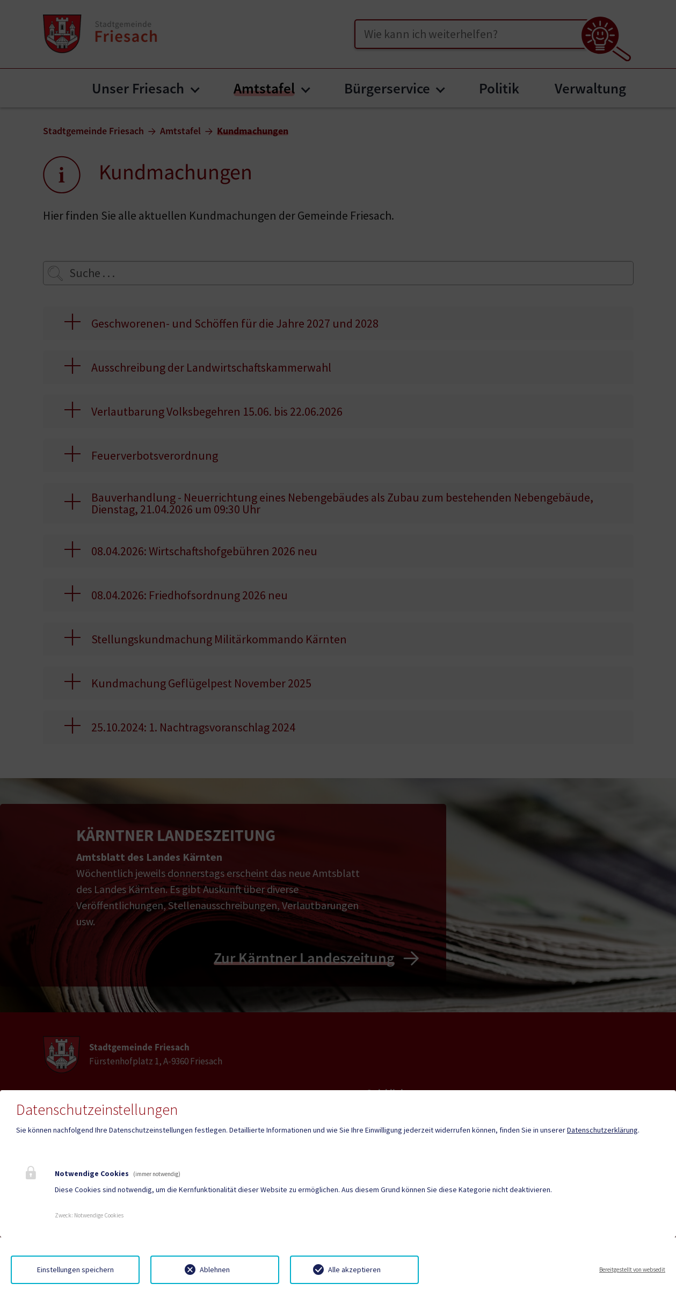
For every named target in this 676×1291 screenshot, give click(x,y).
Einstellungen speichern (75, 1269)
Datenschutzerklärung (602, 1130)
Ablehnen (215, 1269)
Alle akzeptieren (354, 1269)
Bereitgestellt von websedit (632, 1269)
